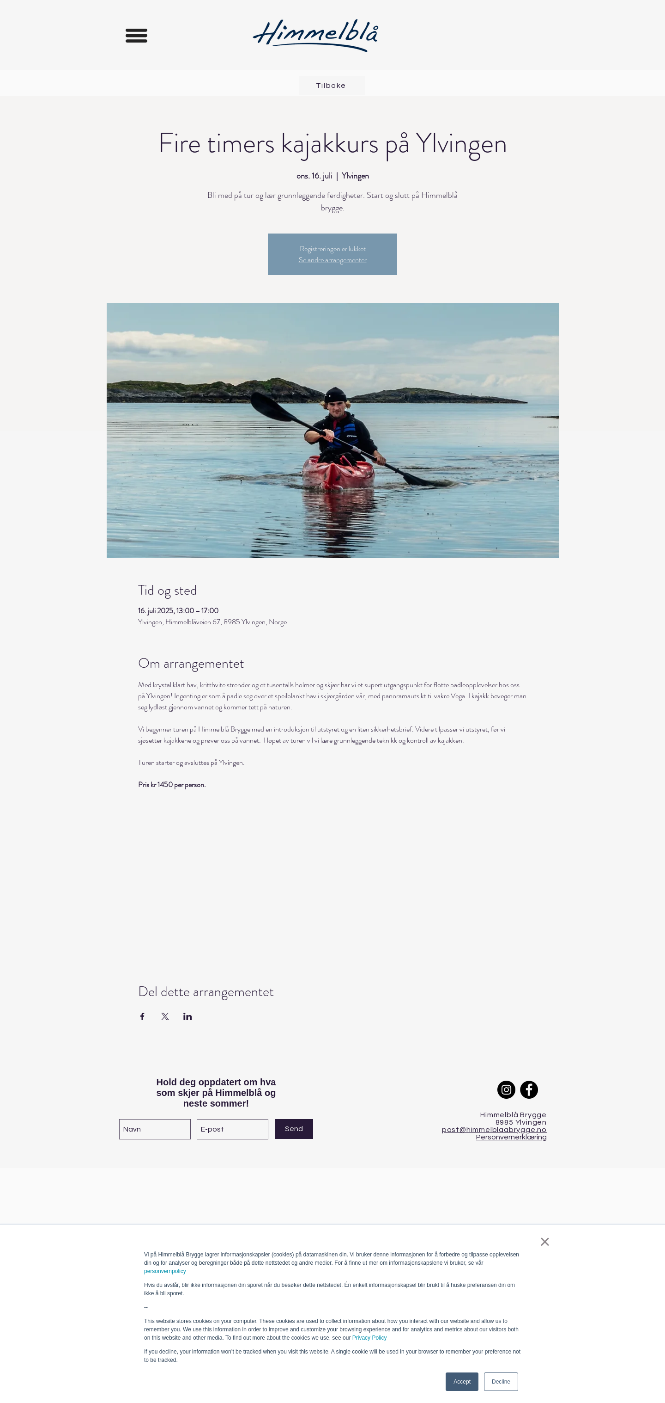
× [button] (544, 1241)
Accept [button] (462, 1381)
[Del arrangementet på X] (165, 1016)
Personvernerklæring (511, 1137)
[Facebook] (529, 1090)
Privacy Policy (369, 1338)
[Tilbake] (332, 85)
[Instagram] (506, 1090)
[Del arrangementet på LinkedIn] (187, 1016)
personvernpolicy (165, 1271)
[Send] (294, 1129)
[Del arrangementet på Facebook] (142, 1016)
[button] (136, 36)
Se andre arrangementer (333, 259)
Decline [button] (501, 1381)
